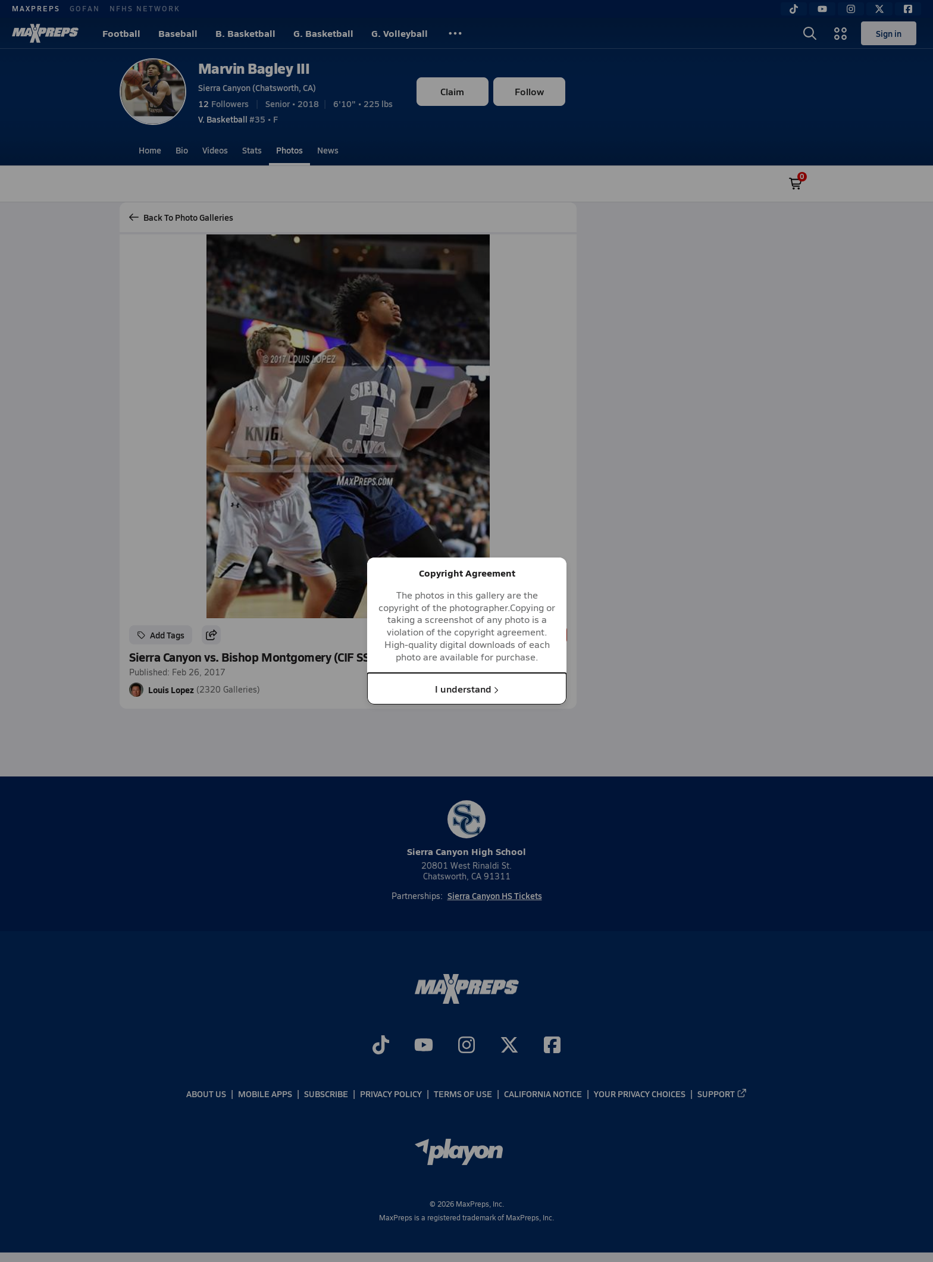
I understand (467, 688)
